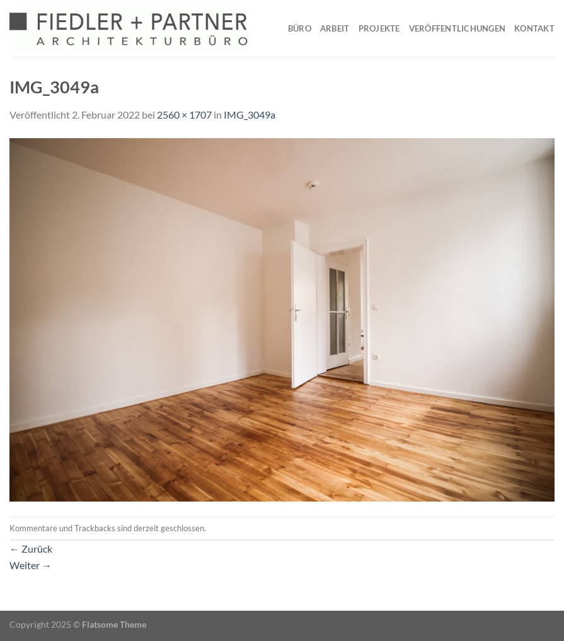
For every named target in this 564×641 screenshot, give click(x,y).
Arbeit (335, 28)
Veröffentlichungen (457, 28)
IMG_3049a (249, 115)
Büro (299, 28)
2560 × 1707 (184, 115)
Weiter (30, 565)
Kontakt (534, 28)
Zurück (30, 549)
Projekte (379, 28)
